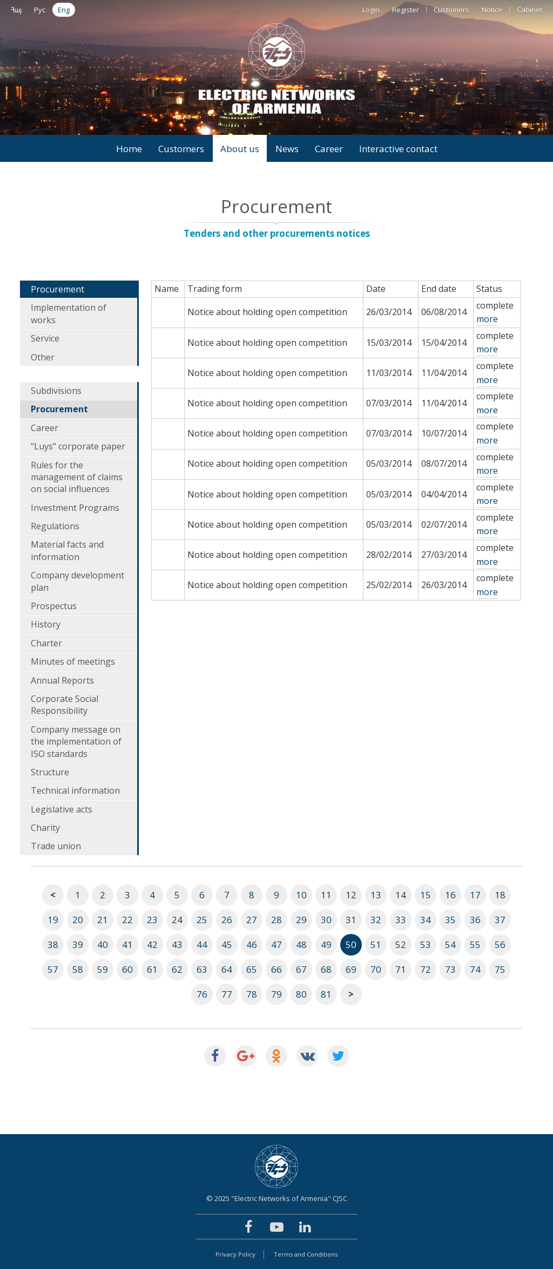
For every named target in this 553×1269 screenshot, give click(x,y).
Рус (39, 10)
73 (450, 969)
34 (425, 919)
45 (226, 944)
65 (251, 969)
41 (127, 944)
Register (405, 10)
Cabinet (529, 10)
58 (77, 969)
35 (450, 919)
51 (375, 944)
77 (226, 994)
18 (500, 895)
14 (400, 895)
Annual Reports (62, 680)
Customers (451, 10)
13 (375, 895)
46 (251, 944)
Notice (492, 10)
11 (326, 895)
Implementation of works (68, 313)
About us (239, 148)
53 (425, 944)
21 (102, 919)
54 (450, 944)
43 (177, 944)
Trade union (56, 846)
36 (475, 919)
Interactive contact (398, 148)
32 (375, 919)
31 (351, 919)
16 (450, 895)
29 (301, 919)
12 (351, 895)
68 (326, 969)
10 (301, 895)
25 (202, 919)
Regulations (55, 526)
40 (102, 944)
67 (301, 969)
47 (276, 944)
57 (53, 969)
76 (202, 994)
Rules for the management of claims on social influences (77, 477)
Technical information (75, 790)
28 (276, 919)
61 (152, 969)
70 (375, 969)
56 (500, 944)
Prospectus (54, 606)
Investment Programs (75, 508)
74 (475, 969)
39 (77, 944)
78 (251, 994)
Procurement (57, 289)
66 (276, 969)
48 (301, 944)
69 (351, 969)
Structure (50, 772)
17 (475, 895)
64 (226, 969)
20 (77, 919)
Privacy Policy (235, 1254)
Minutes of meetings (73, 661)
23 (152, 919)
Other (43, 357)
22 (127, 919)
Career (329, 148)
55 (475, 944)
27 (251, 919)
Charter (46, 643)
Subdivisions (56, 391)
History (45, 624)
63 (202, 969)
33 (400, 919)
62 (177, 969)
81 (326, 994)
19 (53, 919)
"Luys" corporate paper (78, 446)
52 (400, 944)
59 (102, 969)
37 (500, 919)
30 (326, 919)
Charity (45, 828)
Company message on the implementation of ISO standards (76, 742)
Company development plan (77, 581)
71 (400, 969)
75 (500, 969)
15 (425, 895)
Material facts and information (67, 550)
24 (177, 919)
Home (129, 148)
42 (152, 944)
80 (301, 994)
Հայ (16, 10)
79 (276, 994)
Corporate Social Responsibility (64, 705)
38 (53, 944)
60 (127, 969)
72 (425, 969)
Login (371, 10)
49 (326, 944)
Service (45, 338)
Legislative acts (61, 809)
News (287, 148)
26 (226, 919)
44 (202, 944)
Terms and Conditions (306, 1254)
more (487, 319)
